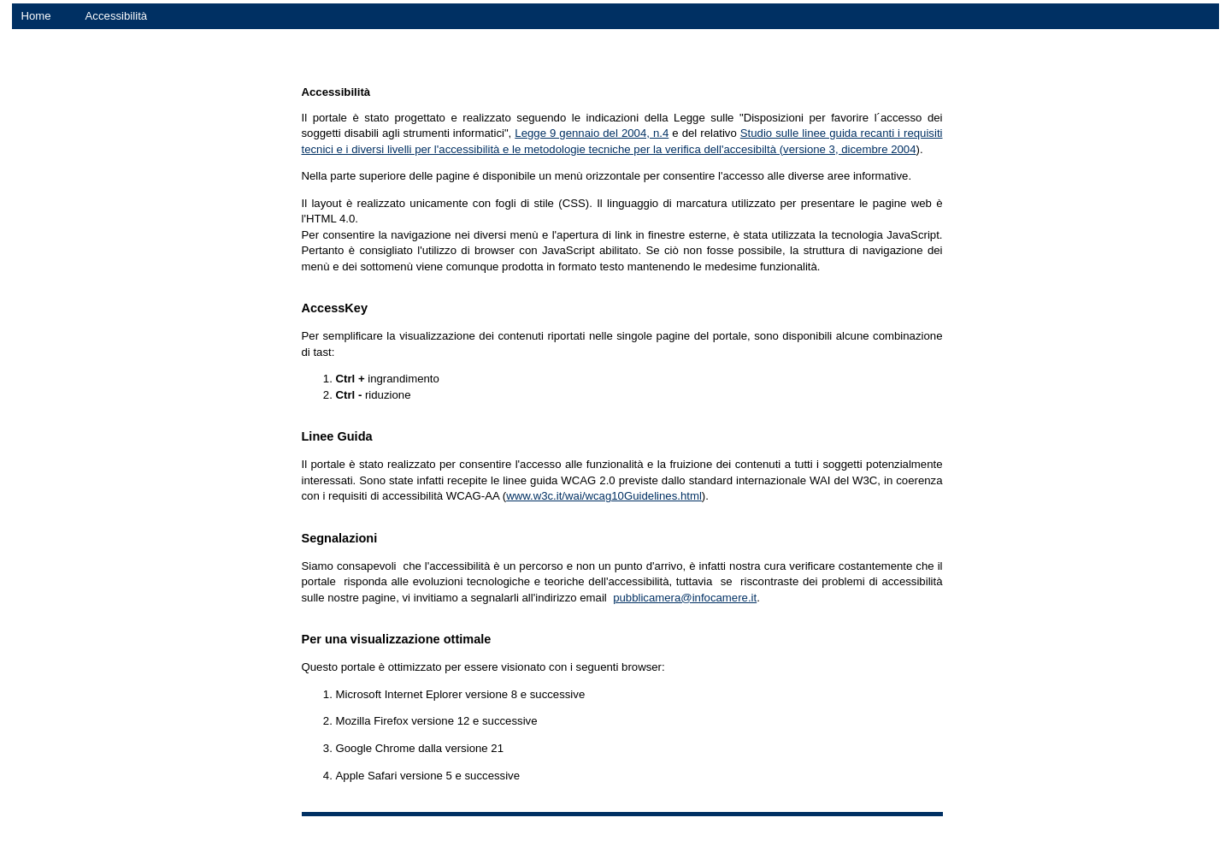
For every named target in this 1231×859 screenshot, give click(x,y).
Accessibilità (116, 15)
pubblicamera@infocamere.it (685, 597)
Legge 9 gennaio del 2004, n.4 (592, 133)
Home (35, 15)
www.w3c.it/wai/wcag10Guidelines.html (604, 495)
